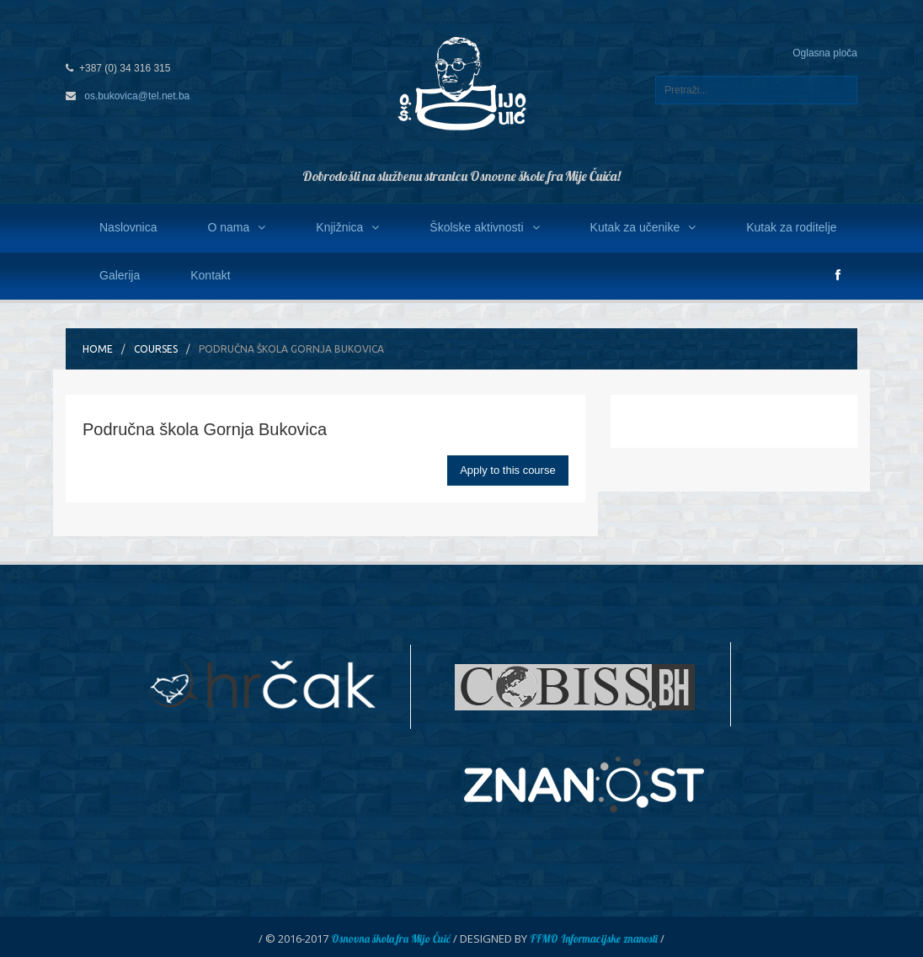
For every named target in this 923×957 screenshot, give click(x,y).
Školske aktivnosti (484, 227)
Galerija (119, 275)
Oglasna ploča (824, 53)
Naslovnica (128, 227)
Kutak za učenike (643, 227)
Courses (156, 348)
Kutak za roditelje (791, 227)
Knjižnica (347, 227)
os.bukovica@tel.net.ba (136, 96)
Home (98, 348)
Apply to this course (507, 470)
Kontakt (210, 275)
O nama (236, 227)
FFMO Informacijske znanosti (594, 938)
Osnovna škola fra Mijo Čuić (391, 938)
